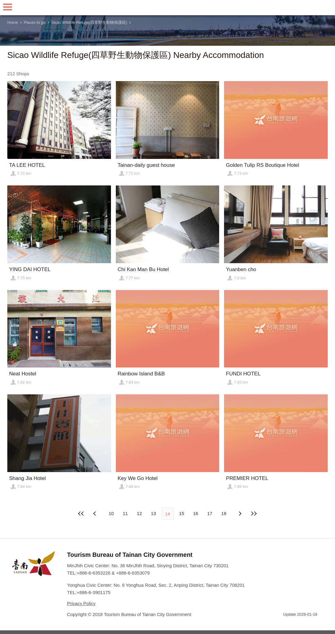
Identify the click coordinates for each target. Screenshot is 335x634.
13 (153, 513)
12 (139, 513)
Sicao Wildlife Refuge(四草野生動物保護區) (89, 22)
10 (111, 513)
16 (195, 513)
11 (125, 513)
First (81, 513)
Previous (239, 513)
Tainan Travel (167, 8)
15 (181, 513)
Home (12, 22)
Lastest (254, 513)
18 (223, 513)
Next (95, 513)
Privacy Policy (81, 603)
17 (209, 513)
